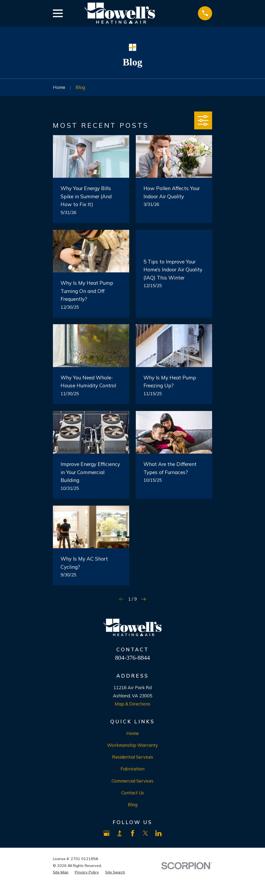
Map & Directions (132, 704)
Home (132, 733)
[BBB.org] (119, 833)
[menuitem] (60, 872)
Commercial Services (132, 781)
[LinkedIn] (158, 833)
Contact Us (132, 792)
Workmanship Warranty (132, 745)
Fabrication (132, 768)
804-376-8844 (132, 657)
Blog (132, 804)
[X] (145, 833)
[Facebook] (132, 833)
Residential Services (132, 757)
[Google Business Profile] (106, 833)
